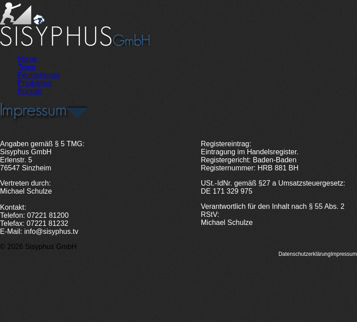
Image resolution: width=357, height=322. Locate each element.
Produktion (35, 83)
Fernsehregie (39, 75)
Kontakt (30, 91)
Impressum (344, 254)
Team (26, 67)
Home (27, 59)
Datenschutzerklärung (304, 254)
